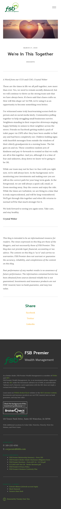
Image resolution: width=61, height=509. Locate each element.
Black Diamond (14, 489)
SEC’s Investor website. (48, 393)
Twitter (30, 318)
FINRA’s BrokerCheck (21, 393)
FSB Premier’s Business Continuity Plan (23, 469)
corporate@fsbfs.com (15, 449)
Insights (30, 62)
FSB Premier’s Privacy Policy (19, 467)
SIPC (7, 378)
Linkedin (30, 324)
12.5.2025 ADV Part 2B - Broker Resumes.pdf (25, 464)
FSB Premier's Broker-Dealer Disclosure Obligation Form (29, 460)
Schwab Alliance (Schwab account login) (23, 487)
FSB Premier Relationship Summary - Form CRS (26, 457)
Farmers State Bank (16, 491)
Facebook (30, 312)
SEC (10, 383)
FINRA (54, 376)
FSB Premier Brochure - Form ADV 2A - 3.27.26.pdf (27, 462)
